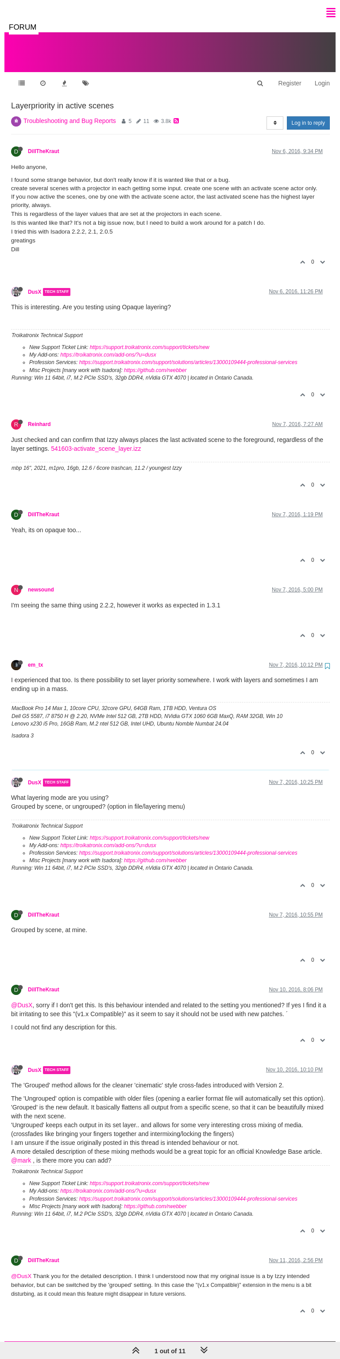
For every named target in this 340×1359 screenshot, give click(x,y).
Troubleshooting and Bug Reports (69, 111)
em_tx (35, 656)
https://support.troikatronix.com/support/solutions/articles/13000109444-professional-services (188, 353)
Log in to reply (308, 114)
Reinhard (39, 415)
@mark (21, 1151)
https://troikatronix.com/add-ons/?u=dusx (108, 346)
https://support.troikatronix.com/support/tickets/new (149, 338)
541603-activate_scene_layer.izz (96, 439)
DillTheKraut (43, 142)
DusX (34, 283)
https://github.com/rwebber (155, 361)
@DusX (21, 996)
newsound (41, 581)
